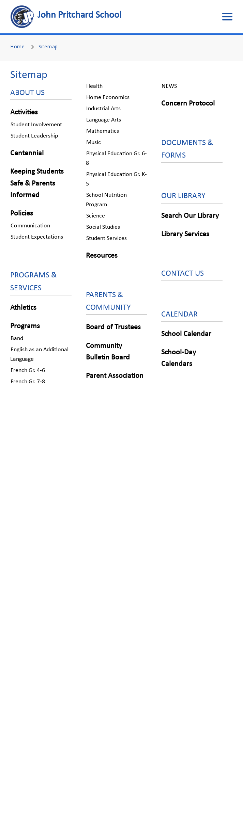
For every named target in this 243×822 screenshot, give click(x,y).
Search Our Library (190, 216)
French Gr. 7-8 (28, 381)
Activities (24, 112)
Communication (30, 226)
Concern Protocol (188, 104)
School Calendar (186, 334)
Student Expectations (37, 237)
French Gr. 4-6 (28, 370)
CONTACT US (182, 274)
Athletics (23, 308)
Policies (21, 213)
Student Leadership (34, 136)
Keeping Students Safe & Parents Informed (37, 183)
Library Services (185, 234)
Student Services (106, 238)
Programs (25, 326)
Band (17, 338)
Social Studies (103, 227)
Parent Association (114, 376)
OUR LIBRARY (183, 196)
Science (95, 216)
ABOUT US (27, 93)
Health (94, 86)
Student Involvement (36, 125)
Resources (102, 256)
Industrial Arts (103, 109)
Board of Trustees (113, 327)
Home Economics (108, 97)
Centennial (27, 153)
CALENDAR (179, 314)
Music (93, 142)
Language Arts (103, 120)
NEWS (169, 86)
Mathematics (102, 131)
